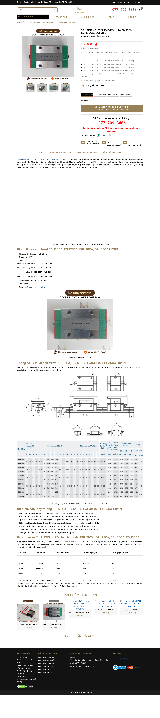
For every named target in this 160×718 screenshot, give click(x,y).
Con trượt (28, 22)
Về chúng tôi (88, 17)
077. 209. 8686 (65, 2)
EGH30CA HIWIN (113, 95)
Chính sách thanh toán (46, 637)
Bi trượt (29, 287)
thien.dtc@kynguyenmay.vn (84, 646)
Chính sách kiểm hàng (46, 652)
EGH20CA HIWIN (87, 95)
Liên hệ (132, 17)
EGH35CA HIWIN (126, 95)
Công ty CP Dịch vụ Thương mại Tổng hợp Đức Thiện (26, 639)
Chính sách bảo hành (45, 646)
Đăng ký (138, 2)
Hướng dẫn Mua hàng (93, 85)
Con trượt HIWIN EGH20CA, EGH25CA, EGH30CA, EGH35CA (38, 159)
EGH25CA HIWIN (100, 95)
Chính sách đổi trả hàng (46, 643)
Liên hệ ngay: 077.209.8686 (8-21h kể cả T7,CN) (26, 659)
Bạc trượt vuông (39, 287)
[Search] (55, 9)
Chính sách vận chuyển (46, 640)
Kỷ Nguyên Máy (34, 586)
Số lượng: (84, 101)
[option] (48, 54)
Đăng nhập (128, 2)
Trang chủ (61, 17)
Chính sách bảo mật (45, 649)
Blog (111, 17)
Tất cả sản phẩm (27, 17)
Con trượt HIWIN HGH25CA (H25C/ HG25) (58, 604)
